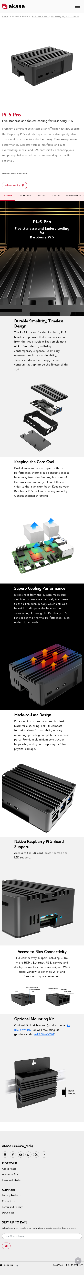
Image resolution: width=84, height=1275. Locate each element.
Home (5, 17)
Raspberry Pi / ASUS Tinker (65, 17)
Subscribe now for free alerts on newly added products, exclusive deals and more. (39, 1228)
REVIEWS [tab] (41, 196)
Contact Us (8, 1201)
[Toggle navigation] (77, 6)
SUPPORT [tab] (56, 196)
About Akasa (9, 1169)
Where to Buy (15, 185)
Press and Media (11, 1180)
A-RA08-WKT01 (44, 1034)
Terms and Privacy (12, 1207)
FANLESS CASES (40, 17)
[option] (42, 66)
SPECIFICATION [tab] (24, 196)
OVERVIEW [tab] (7, 196)
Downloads (8, 1213)
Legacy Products (11, 1195)
